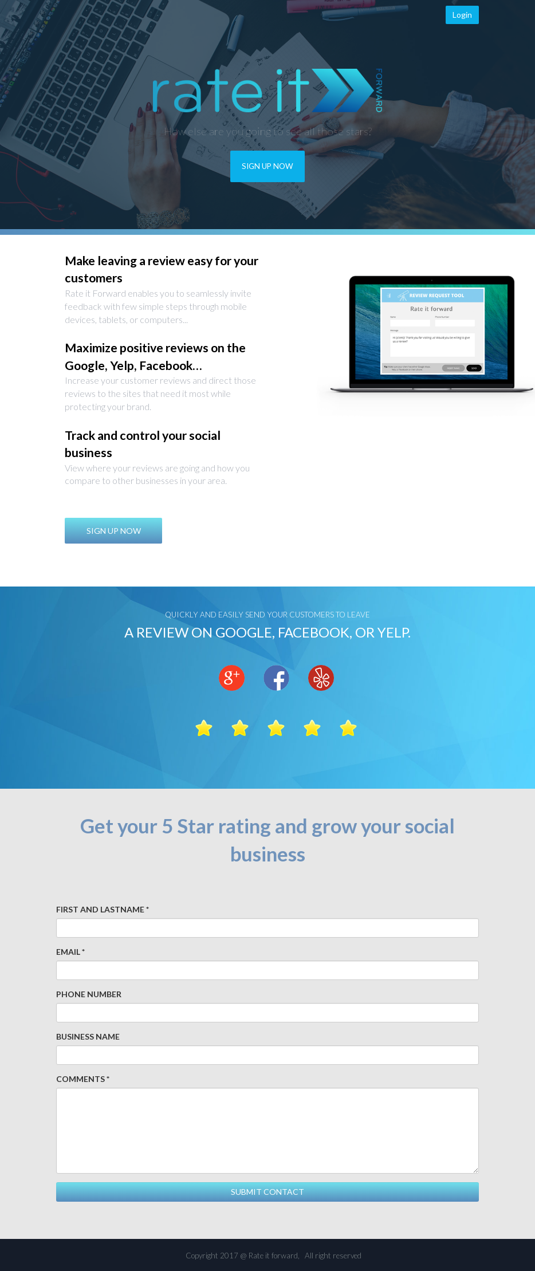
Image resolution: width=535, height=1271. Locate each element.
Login (462, 14)
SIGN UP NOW (267, 166)
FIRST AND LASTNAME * (102, 909)
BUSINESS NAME (88, 1036)
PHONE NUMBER (88, 994)
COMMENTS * (82, 1079)
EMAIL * (70, 952)
